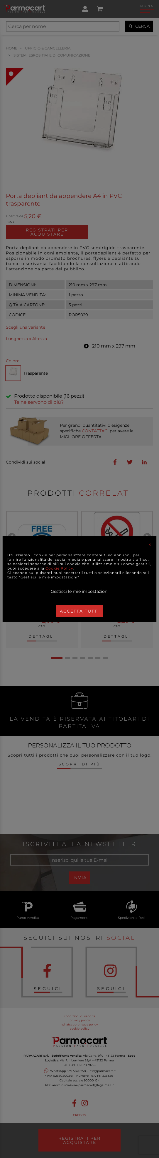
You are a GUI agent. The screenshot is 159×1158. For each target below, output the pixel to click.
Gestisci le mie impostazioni (80, 591)
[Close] (149, 544)
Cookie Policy (59, 568)
